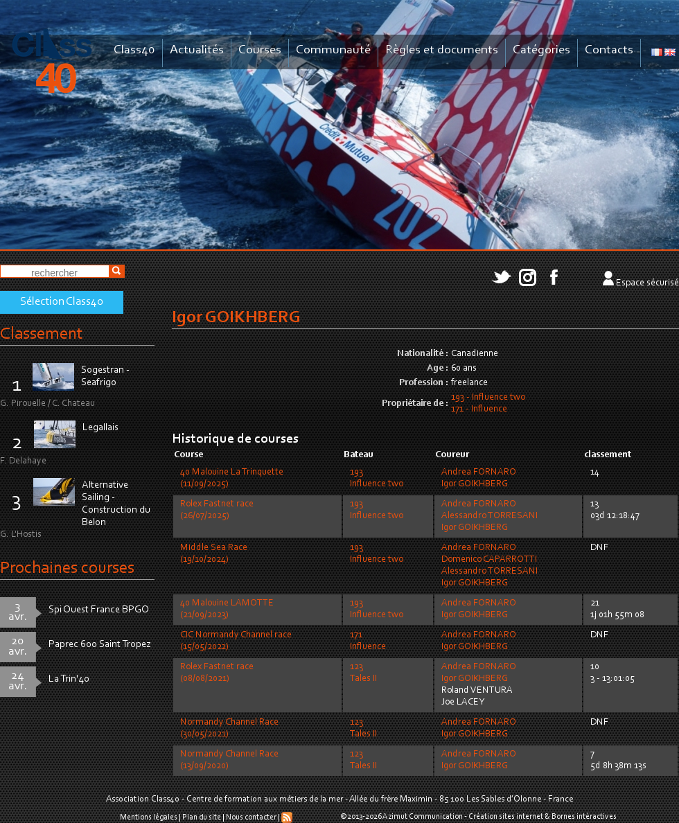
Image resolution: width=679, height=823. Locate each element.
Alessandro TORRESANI (489, 516)
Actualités (197, 50)
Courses (259, 50)
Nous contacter (251, 817)
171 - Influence (479, 409)
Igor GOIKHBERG (474, 484)
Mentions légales (148, 817)
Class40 (134, 50)
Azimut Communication (422, 817)
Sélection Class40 (61, 302)
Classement (41, 334)
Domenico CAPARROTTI (489, 560)
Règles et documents (441, 50)
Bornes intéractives (584, 817)
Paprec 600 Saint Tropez (99, 644)
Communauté (333, 50)
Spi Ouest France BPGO (98, 610)
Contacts (609, 50)
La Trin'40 (68, 679)
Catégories (541, 50)
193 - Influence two (488, 397)
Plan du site (201, 817)
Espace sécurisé (647, 283)
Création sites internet (505, 817)
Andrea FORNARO (478, 472)
